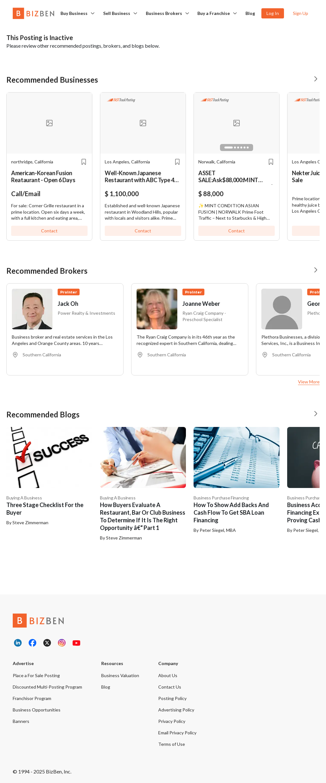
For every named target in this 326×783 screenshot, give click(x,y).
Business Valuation (120, 675)
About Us (167, 675)
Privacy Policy (171, 721)
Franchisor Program (32, 698)
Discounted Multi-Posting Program (47, 687)
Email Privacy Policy (177, 732)
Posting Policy (172, 698)
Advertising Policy (176, 709)
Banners (21, 721)
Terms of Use (171, 744)
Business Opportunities (36, 709)
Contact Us (169, 687)
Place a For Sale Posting (36, 675)
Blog (250, 13)
